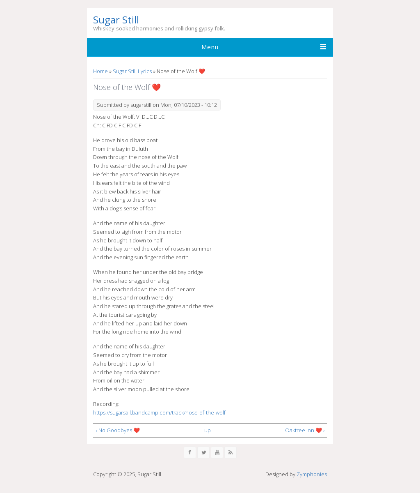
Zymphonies (312, 474)
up (207, 430)
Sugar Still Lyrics (132, 71)
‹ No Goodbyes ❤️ (118, 430)
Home (100, 71)
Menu (210, 47)
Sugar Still (116, 19)
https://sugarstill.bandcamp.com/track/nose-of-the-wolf (159, 412)
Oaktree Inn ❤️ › (304, 430)
